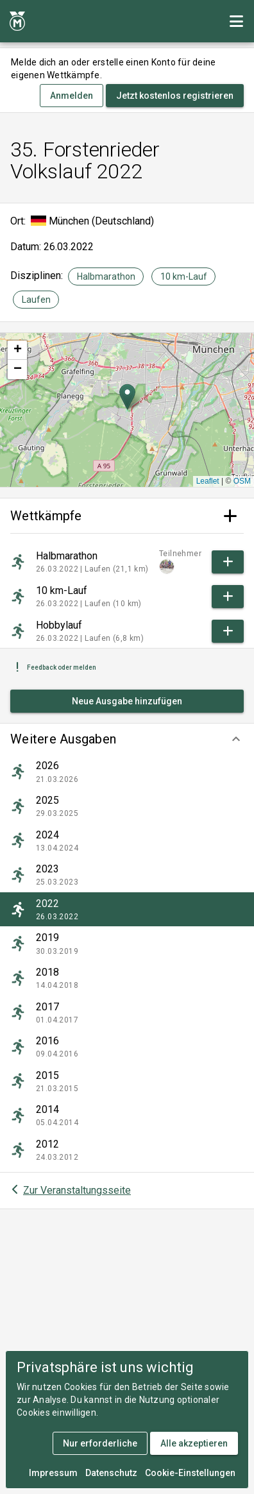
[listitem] (127, 771)
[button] (127, 739)
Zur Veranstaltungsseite (77, 1190)
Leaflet (207, 481)
